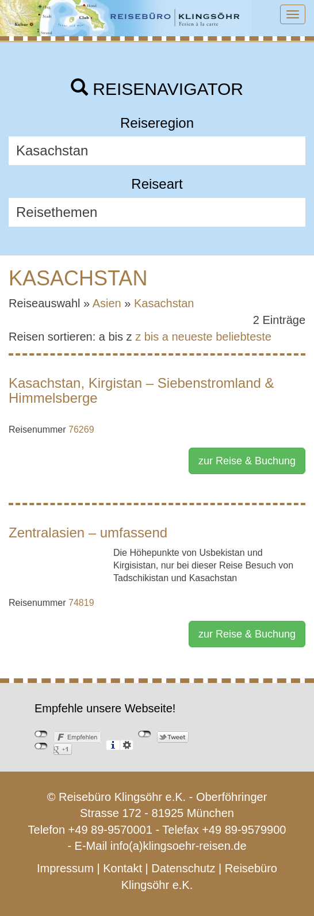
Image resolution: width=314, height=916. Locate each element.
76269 (81, 429)
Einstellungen (127, 745)
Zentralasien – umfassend (88, 532)
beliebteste (243, 336)
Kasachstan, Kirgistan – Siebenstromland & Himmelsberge (141, 390)
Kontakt (122, 868)
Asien (107, 303)
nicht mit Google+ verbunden (41, 746)
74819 (81, 603)
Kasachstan (164, 303)
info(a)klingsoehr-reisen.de (178, 845)
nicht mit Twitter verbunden (144, 734)
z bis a (152, 336)
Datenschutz (183, 868)
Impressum (65, 868)
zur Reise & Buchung (247, 461)
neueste (192, 336)
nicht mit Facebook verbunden (41, 734)
